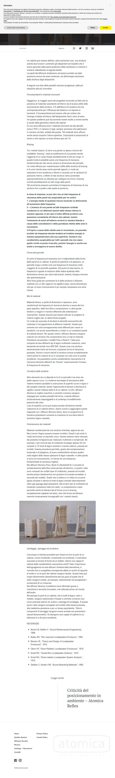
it (86, 5)
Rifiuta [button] (93, 772)
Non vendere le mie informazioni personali (63, 761)
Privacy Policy (42, 733)
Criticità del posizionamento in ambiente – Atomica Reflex (85, 698)
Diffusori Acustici (21, 741)
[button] (110, 750)
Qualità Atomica (20, 737)
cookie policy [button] (57, 756)
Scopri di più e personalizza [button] (16, 772)
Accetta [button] (105, 772)
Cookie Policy (42, 737)
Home (16, 733)
